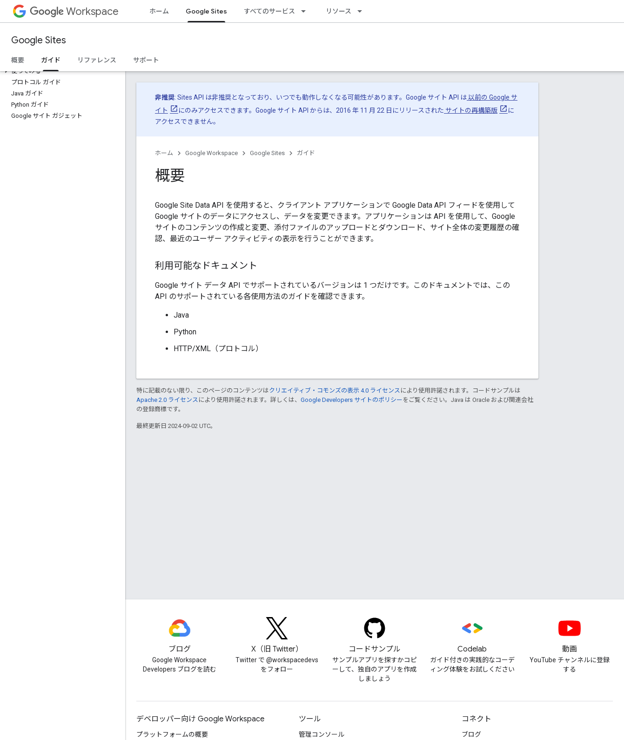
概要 (17, 60)
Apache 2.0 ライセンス (167, 399)
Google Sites (38, 40)
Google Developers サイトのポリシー (352, 399)
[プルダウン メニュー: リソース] (362, 11)
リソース (338, 11)
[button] (60, 71)
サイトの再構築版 (470, 110)
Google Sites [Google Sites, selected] (206, 11)
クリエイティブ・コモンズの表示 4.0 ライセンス (334, 390)
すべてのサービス (269, 11)
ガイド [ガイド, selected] (50, 60)
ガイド (306, 152)
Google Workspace (211, 152)
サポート (146, 60)
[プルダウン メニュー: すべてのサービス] (306, 11)
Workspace (74, 11)
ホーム (159, 11)
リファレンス (96, 60)
